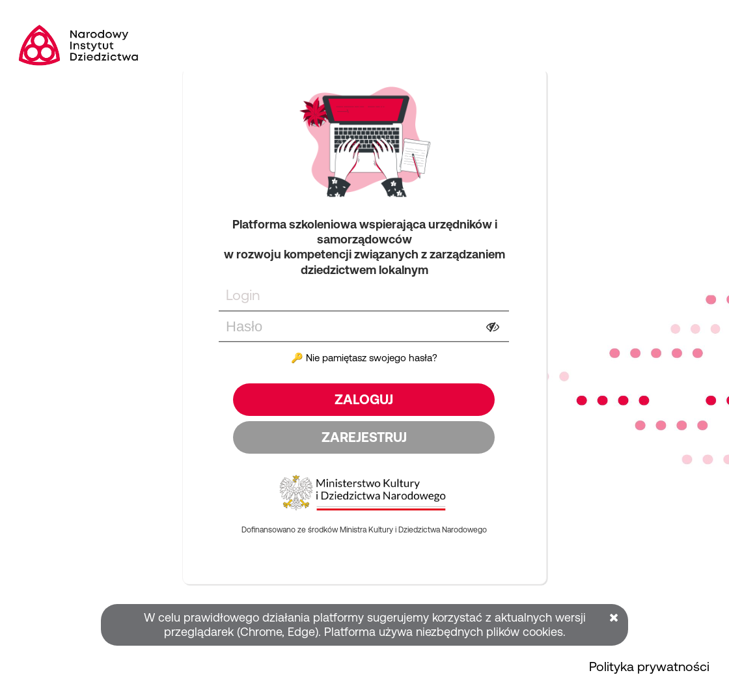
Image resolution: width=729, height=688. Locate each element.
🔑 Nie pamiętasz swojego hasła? (364, 357)
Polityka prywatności (649, 666)
